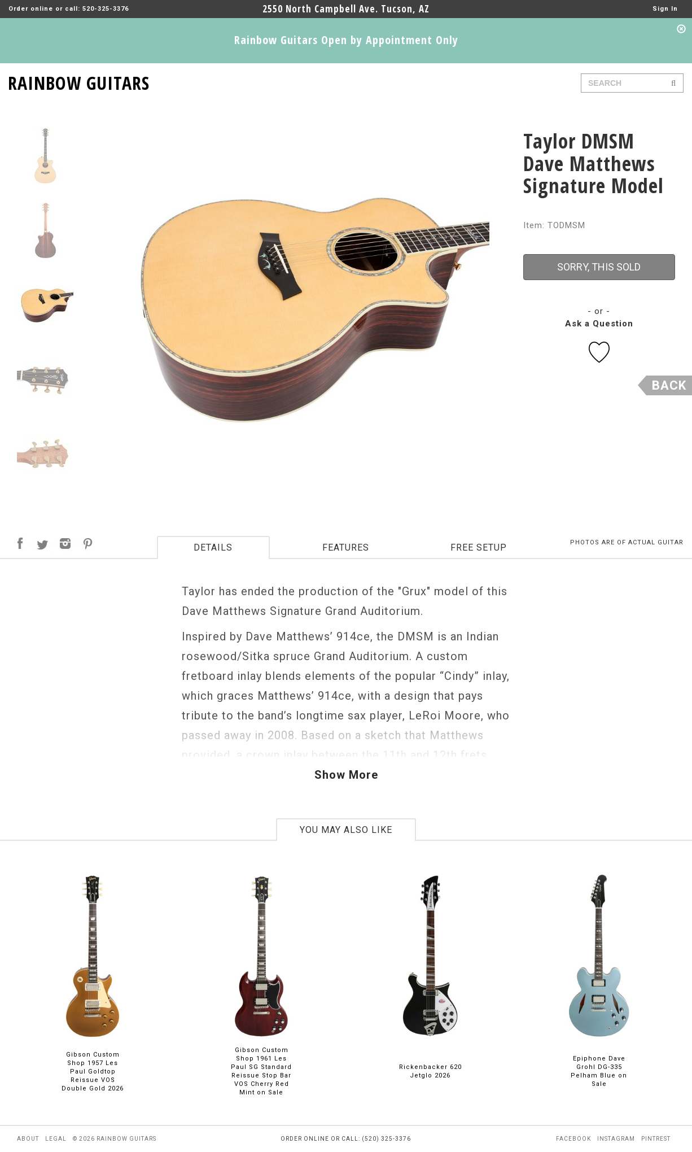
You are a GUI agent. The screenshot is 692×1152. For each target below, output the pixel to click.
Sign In (665, 8)
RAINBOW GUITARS (79, 81)
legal (56, 1139)
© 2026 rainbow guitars (114, 1139)
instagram (616, 1139)
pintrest (656, 1139)
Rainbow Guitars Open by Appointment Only (346, 39)
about (28, 1139)
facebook (573, 1139)
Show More (346, 775)
